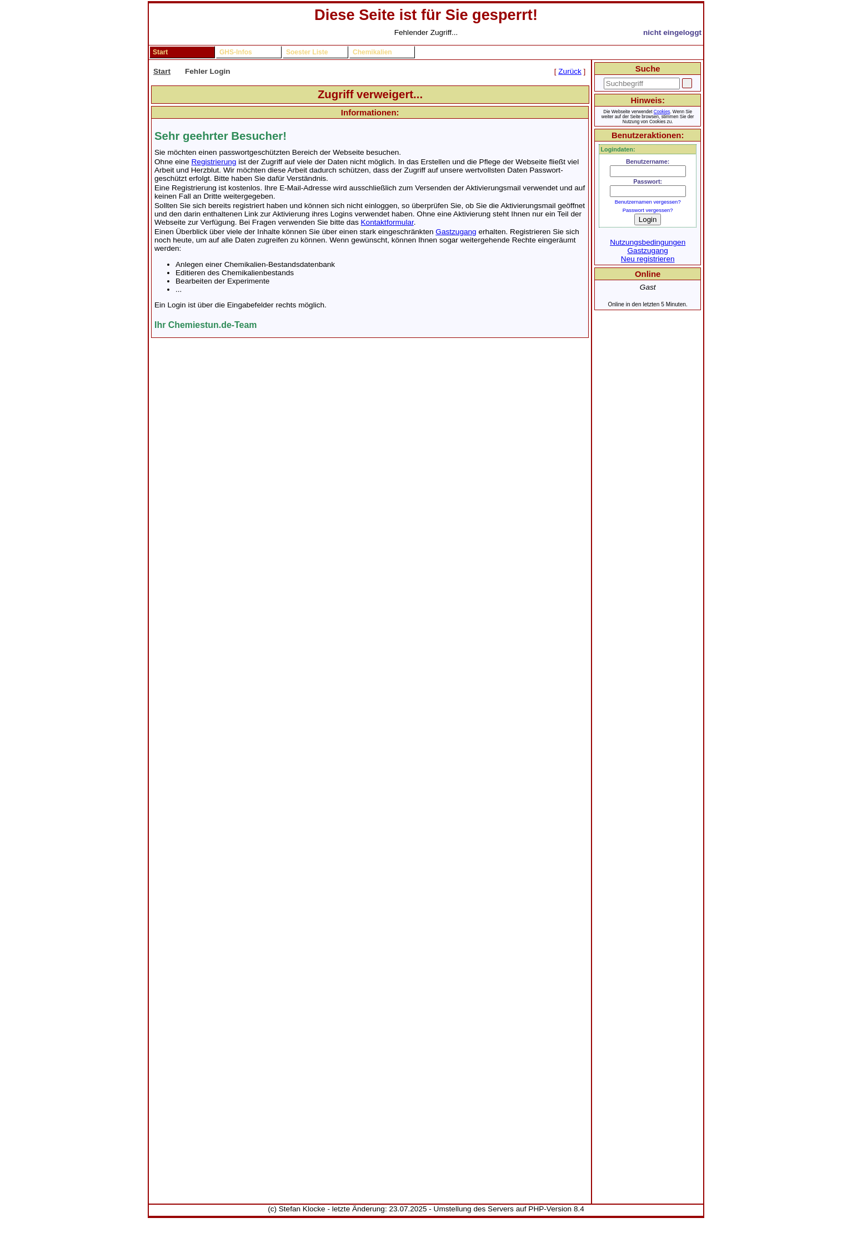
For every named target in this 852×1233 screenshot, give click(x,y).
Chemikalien (372, 52)
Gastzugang (455, 232)
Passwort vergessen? (648, 210)
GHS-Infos (235, 52)
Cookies (662, 111)
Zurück (570, 71)
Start (160, 52)
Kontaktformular (387, 222)
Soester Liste (307, 52)
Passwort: (647, 181)
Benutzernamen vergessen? (648, 202)
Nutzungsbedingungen (647, 242)
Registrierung (214, 162)
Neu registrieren (648, 259)
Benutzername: (648, 161)
